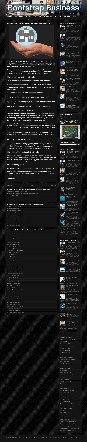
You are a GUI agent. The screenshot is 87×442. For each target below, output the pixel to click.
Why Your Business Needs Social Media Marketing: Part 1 (73, 314)
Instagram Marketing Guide (66, 379)
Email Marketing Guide (65, 350)
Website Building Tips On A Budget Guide (69, 426)
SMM (59, 437)
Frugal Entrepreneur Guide (66, 337)
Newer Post (9, 185)
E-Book (40, 437)
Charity (73, 437)
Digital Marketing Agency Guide (67, 403)
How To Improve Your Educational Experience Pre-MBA (73, 304)
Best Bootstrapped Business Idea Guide (68, 397)
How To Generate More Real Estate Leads (15, 267)
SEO (40, 16)
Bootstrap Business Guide (65, 335)
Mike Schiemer (19, 437)
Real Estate (41, 19)
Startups (9, 19)
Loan (63, 19)
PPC (35, 16)
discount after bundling (16, 84)
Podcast (34, 437)
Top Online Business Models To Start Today (15, 273)
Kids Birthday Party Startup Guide (13, 287)
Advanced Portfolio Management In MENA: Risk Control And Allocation (20, 197)
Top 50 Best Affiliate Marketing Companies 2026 (72, 260)
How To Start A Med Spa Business (13, 302)
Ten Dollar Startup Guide (11, 231)
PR (55, 16)
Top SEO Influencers (11, 256)
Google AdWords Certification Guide (68, 419)
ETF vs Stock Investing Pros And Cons (14, 218)
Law (75, 19)
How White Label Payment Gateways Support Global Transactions (71, 44)
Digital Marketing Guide (65, 348)
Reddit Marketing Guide (65, 370)
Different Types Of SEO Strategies (13, 233)
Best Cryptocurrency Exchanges (13, 208)
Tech (34, 19)
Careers (70, 437)
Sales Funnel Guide (64, 361)
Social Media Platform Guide (66, 386)
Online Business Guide (65, 394)
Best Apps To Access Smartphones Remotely (15, 212)
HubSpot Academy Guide (65, 417)
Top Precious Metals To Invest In (13, 248)
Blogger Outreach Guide (65, 354)
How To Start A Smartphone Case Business (15, 312)
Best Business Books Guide (66, 399)
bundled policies (27, 134)
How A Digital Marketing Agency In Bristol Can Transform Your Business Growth (22, 193)
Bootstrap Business (11, 437)
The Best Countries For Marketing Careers (15, 283)
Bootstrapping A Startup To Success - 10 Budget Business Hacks (19, 195)
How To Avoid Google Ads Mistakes (13, 225)
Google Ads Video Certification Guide (68, 421)
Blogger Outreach (48, 16)
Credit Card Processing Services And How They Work (73, 79)
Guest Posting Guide (64, 412)
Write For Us (48, 437)
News (26, 437)
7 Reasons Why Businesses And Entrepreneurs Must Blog (73, 26)
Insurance (69, 19)
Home (31, 185)
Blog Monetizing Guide (11, 260)
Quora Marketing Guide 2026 (12, 199)
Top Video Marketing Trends (12, 258)
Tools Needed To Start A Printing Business (15, 306)
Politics (62, 437)
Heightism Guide (63, 410)
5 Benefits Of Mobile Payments (72, 86)
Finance (15, 19)
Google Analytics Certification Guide (67, 423)
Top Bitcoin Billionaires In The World (14, 214)
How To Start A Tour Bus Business (13, 310)
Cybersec (66, 437)
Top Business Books (11, 254)
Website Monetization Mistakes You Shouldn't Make (17, 191)
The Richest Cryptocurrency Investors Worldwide (16, 216)
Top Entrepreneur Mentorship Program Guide (69, 428)
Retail (53, 19)
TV (37, 437)
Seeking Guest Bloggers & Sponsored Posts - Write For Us (72, 70)
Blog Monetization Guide (65, 343)
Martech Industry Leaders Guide (67, 346)
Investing (22, 19)
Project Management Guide (66, 408)
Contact (74, 16)
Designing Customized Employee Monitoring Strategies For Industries (73, 53)
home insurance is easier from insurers (25, 148)
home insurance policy (36, 125)
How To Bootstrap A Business (12, 277)
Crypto (28, 19)
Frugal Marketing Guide (11, 240)
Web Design (67, 16)
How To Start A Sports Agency (12, 293)
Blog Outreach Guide (64, 392)
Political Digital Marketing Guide (67, 430)
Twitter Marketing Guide (65, 366)
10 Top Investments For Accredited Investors (71, 229)
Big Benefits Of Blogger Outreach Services (15, 271)
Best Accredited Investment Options (14, 210)
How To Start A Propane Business (13, 291)
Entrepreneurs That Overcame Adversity (14, 289)
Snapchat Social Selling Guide (66, 374)
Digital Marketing (19, 16)
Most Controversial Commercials (13, 244)
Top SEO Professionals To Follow (13, 269)
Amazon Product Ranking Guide (13, 235)
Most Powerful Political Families (13, 281)
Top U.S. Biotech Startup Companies (14, 242)
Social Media (28, 16)
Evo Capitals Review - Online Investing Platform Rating (72, 213)
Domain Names (55, 437)
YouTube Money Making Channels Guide (69, 406)
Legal (23, 437)
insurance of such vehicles (29, 157)
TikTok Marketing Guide (65, 383)
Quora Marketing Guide (65, 368)
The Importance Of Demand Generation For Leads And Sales (73, 268)
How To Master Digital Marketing (13, 221)
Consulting (9, 16)
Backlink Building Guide (65, 352)
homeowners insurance (27, 168)
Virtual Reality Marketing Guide (66, 363)
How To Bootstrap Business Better (13, 304)
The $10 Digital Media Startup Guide (68, 339)
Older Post (53, 185)
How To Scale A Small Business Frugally (14, 223)
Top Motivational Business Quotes (13, 298)
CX (31, 437)
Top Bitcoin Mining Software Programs (14, 237)
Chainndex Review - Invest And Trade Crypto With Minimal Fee (72, 221)
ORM (60, 16)
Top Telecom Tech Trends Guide (67, 390)
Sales (47, 19)
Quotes (43, 437)
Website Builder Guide (65, 341)
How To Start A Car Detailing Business (14, 300)
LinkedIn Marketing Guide (65, 381)
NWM (29, 437)
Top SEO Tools (9, 279)
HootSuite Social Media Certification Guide (69, 414)
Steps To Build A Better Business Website (15, 264)
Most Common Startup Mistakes (13, 252)
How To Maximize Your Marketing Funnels (15, 250)
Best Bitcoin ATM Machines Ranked (14, 206)
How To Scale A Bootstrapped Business (14, 308)
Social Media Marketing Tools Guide (67, 359)
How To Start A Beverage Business (13, 296)
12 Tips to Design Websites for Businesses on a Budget (72, 105)
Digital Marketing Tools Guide (66, 357)
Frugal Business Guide (65, 401)
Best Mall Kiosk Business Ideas (13, 275)
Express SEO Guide (64, 388)
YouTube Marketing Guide (65, 372)
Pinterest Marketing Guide (65, 377)
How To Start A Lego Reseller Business (14, 285)
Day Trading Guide (10, 262)
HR (58, 19)
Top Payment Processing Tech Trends (14, 246)
